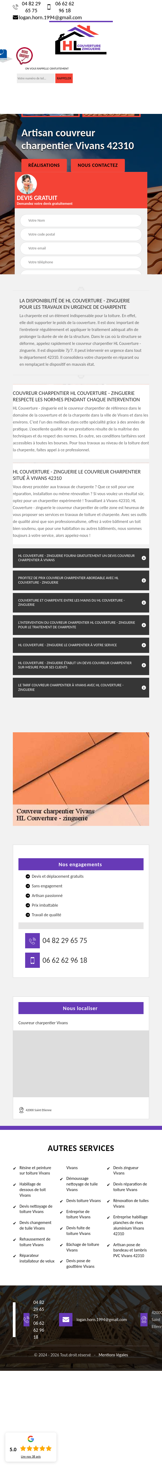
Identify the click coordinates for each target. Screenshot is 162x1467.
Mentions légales (113, 1354)
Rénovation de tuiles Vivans (131, 1203)
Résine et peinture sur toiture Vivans (35, 1170)
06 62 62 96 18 (60, 7)
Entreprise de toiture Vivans (78, 1214)
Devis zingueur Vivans (126, 1170)
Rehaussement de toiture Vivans (35, 1242)
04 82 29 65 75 (27, 7)
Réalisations (44, 165)
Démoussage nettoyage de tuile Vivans (82, 1184)
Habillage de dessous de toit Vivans (33, 1189)
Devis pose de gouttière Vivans (80, 1263)
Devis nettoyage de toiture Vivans (36, 1209)
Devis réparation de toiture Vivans (130, 1186)
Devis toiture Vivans (83, 1200)
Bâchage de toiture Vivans (82, 1247)
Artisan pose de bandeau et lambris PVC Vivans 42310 (130, 1250)
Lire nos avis (31, 1456)
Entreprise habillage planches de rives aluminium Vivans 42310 (130, 1225)
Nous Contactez (98, 165)
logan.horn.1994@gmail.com (45, 17)
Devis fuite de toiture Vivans (78, 1230)
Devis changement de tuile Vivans (35, 1225)
